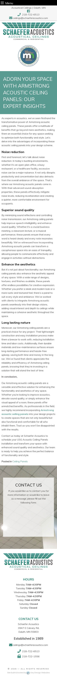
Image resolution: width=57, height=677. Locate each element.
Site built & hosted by (28, 672)
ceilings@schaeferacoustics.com (30, 18)
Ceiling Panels (20, 461)
